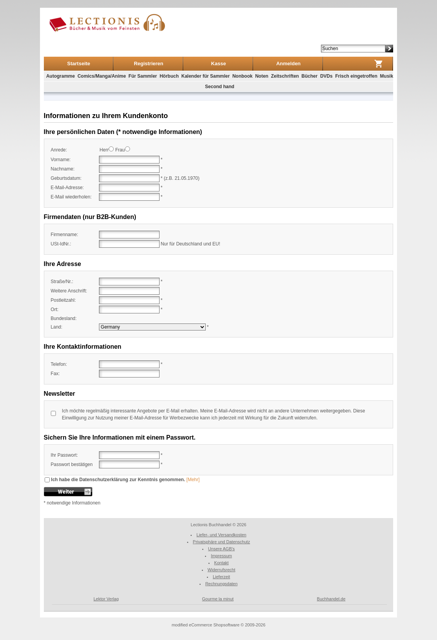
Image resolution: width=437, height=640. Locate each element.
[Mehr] (192, 479)
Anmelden (288, 63)
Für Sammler (142, 76)
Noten (261, 76)
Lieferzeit (221, 576)
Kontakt (221, 562)
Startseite (78, 63)
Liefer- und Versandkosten (221, 534)
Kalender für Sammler (205, 76)
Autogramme (60, 76)
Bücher (309, 76)
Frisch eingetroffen (356, 76)
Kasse (218, 63)
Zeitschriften (285, 76)
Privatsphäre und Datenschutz (221, 541)
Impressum (221, 555)
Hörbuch (169, 76)
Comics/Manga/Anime (102, 76)
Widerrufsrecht (222, 569)
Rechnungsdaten (221, 583)
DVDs (326, 76)
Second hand (219, 86)
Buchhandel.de (331, 599)
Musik (386, 76)
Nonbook (242, 76)
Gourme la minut (218, 599)
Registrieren (148, 63)
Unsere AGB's (221, 548)
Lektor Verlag (106, 599)
